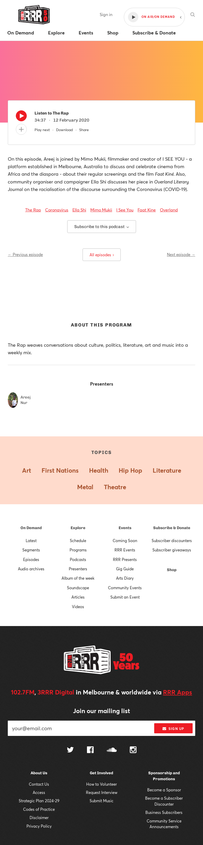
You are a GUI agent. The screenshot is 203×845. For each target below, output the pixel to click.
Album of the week (78, 578)
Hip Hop (130, 470)
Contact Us (39, 784)
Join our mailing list (101, 711)
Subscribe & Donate (171, 528)
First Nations (60, 470)
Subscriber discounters (172, 540)
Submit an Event (125, 597)
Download (64, 129)
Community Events (125, 587)
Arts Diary (125, 578)
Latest (31, 540)
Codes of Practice (39, 809)
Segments (31, 549)
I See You (124, 209)
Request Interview (101, 792)
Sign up (173, 728)
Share (84, 129)
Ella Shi (79, 209)
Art (26, 470)
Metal (85, 487)
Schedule (78, 540)
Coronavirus (56, 209)
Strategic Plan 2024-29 (39, 800)
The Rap (33, 209)
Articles (78, 597)
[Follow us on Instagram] (133, 750)
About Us (39, 773)
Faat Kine (147, 209)
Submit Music (101, 800)
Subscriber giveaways (171, 549)
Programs (78, 549)
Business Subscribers (163, 812)
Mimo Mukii (101, 209)
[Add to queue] (21, 129)
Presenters (78, 568)
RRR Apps (177, 692)
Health (98, 470)
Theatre (115, 487)
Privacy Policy (39, 826)
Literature (167, 470)
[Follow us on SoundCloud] (112, 750)
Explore (78, 528)
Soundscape (78, 587)
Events (125, 528)
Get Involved (101, 773)
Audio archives (31, 568)
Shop (172, 569)
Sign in (106, 14)
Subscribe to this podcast (101, 226)
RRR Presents (125, 559)
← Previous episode (25, 254)
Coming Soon (125, 540)
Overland (169, 209)
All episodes (102, 254)
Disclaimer (39, 817)
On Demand (31, 528)
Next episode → (181, 254)
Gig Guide (125, 568)
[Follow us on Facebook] (90, 750)
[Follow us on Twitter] (70, 750)
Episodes (31, 559)
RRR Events (124, 549)
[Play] (21, 117)
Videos (78, 606)
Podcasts (78, 559)
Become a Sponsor (164, 789)
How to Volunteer (101, 784)
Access (39, 792)
